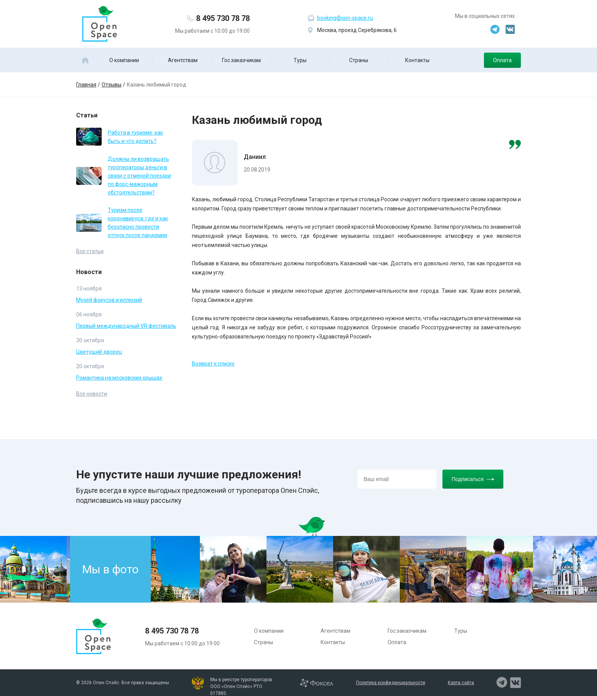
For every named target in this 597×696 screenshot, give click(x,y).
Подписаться (473, 479)
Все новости (91, 393)
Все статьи (90, 251)
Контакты (417, 60)
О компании (124, 60)
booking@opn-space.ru (345, 18)
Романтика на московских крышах (119, 378)
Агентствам (183, 60)
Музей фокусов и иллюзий (109, 300)
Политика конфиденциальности (390, 682)
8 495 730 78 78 (223, 18)
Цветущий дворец (99, 352)
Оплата (502, 60)
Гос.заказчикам (241, 60)
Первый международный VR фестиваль (126, 326)
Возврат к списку (213, 364)
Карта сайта (461, 682)
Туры (300, 60)
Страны (358, 60)
